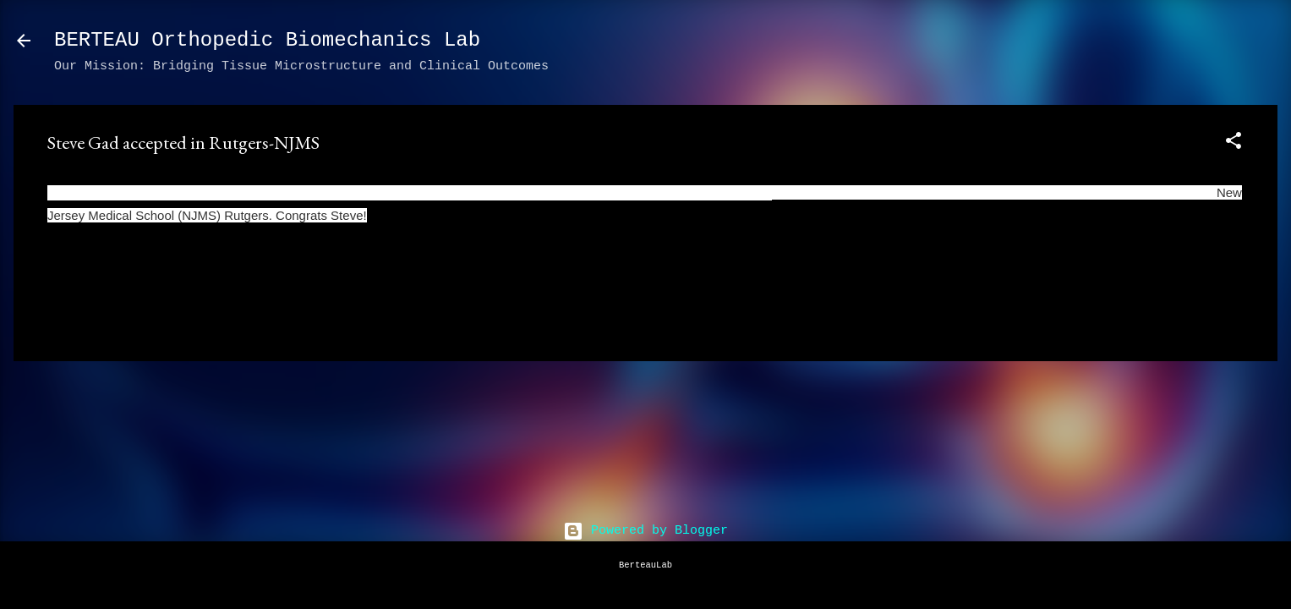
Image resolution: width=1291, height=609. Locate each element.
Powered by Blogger (645, 531)
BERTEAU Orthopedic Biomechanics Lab (267, 40)
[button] (1233, 144)
